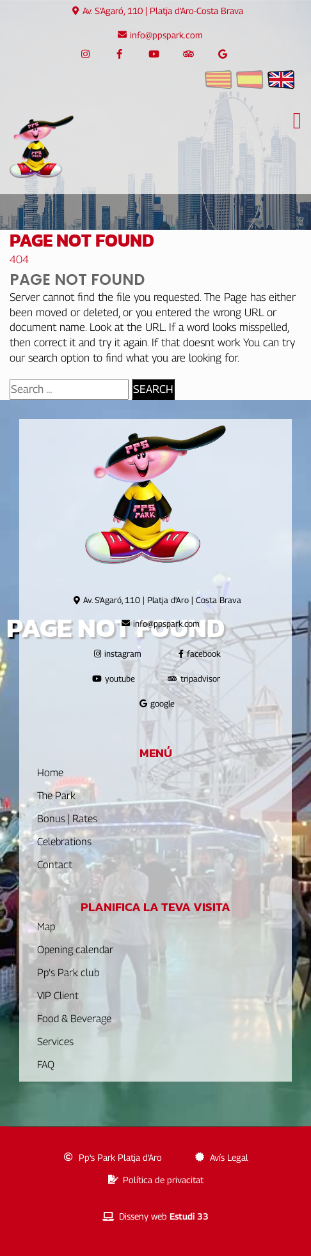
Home (50, 773)
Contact (54, 865)
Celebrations (64, 842)
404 (19, 259)
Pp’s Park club (68, 973)
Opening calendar (75, 950)
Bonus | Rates (67, 819)
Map (46, 927)
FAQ (45, 1065)
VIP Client (58, 996)
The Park (56, 796)
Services (55, 1042)
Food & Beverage (74, 1019)
